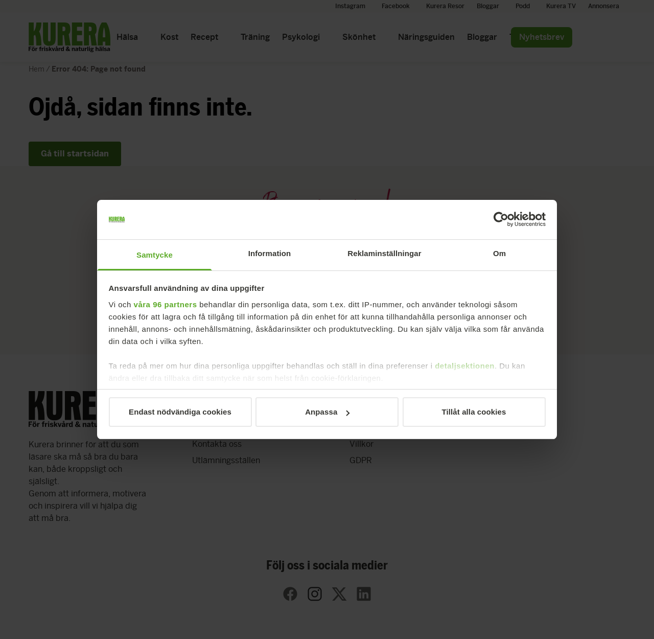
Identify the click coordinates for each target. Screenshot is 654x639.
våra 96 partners (165, 304)
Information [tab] (269, 253)
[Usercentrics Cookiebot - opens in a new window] (501, 219)
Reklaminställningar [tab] (384, 253)
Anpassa (327, 411)
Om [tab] (499, 253)
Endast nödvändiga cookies (180, 411)
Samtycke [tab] (154, 254)
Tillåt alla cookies (474, 411)
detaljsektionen (465, 365)
